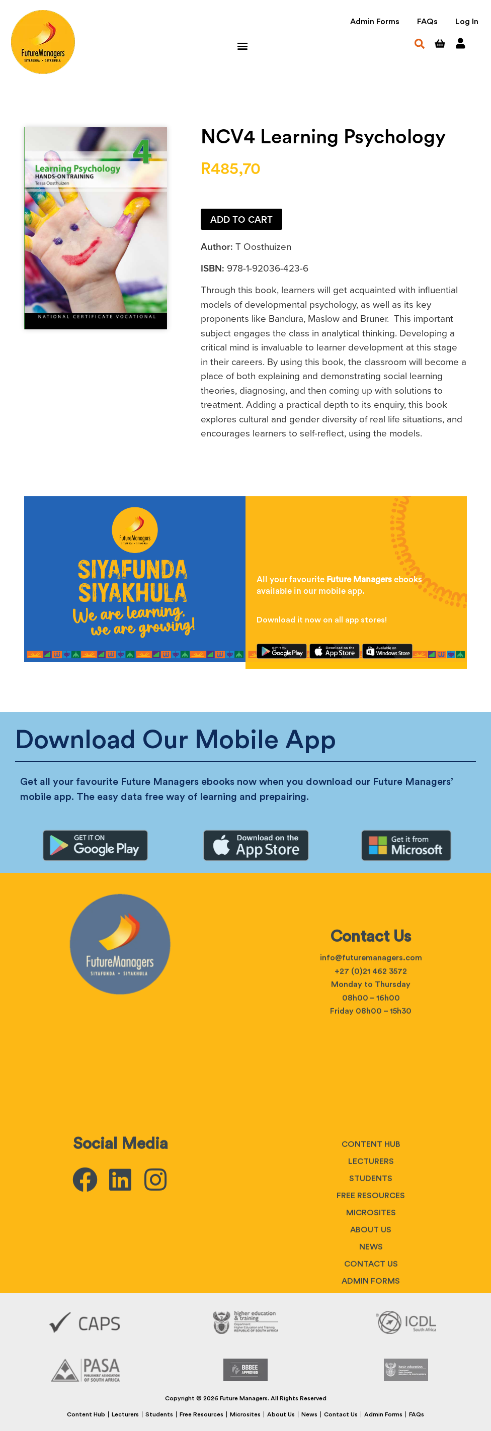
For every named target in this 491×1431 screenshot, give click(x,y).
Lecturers (371, 1276)
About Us (281, 1414)
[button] (242, 45)
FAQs (427, 22)
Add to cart (241, 219)
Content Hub (371, 1259)
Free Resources (201, 1414)
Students (370, 1293)
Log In (466, 22)
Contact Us (341, 1414)
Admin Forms (374, 22)
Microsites (245, 1414)
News (309, 1414)
